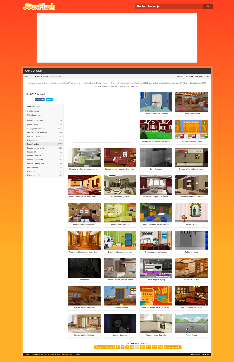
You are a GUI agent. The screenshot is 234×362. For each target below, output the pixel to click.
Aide (34, 354)
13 (160, 347)
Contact (27, 354)
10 (142, 347)
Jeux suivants (172, 347)
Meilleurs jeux (67, 354)
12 (154, 347)
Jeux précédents (105, 347)
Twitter (50, 100)
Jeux (208, 354)
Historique (41, 354)
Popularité (189, 76)
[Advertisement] (117, 37)
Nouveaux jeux (53, 354)
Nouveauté (199, 76)
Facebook (39, 100)
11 (148, 347)
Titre (207, 76)
